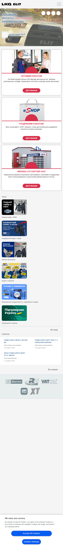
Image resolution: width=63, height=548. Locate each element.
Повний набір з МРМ (9, 217)
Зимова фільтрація (8, 259)
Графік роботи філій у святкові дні (16, 341)
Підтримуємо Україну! (9, 323)
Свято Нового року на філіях (12, 345)
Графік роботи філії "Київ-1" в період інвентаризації (46, 341)
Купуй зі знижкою (8, 281)
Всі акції (56, 330)
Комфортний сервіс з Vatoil (11, 238)
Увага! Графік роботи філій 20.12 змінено (14, 354)
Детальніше (31, 90)
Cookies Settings (31, 542)
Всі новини (54, 370)
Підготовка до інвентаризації (43, 345)
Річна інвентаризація (10, 358)
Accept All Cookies (31, 533)
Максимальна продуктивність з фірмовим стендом (20, 302)
